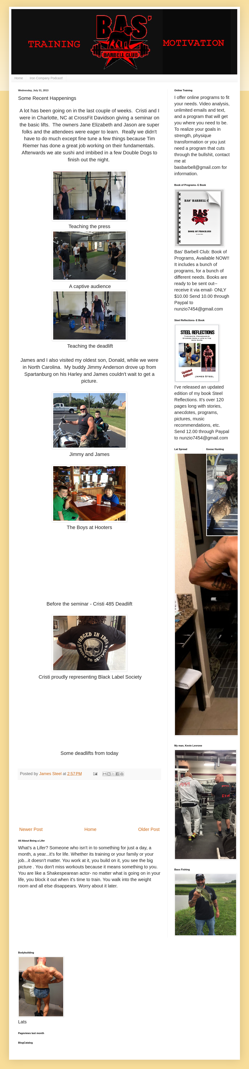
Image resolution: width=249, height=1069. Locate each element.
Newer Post (31, 829)
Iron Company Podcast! (46, 78)
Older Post (149, 829)
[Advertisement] (89, 803)
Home (18, 78)
